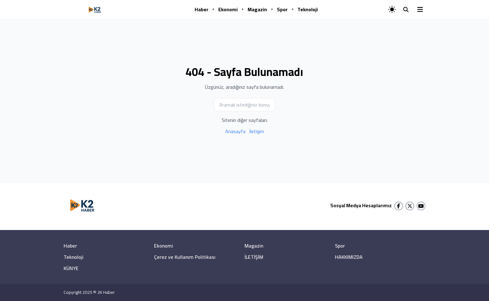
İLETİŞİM (253, 257)
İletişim (256, 131)
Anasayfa (235, 131)
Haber (201, 9)
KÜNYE (71, 268)
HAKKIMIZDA (349, 257)
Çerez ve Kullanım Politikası (184, 257)
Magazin (257, 9)
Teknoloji (308, 9)
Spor (282, 9)
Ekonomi (228, 9)
